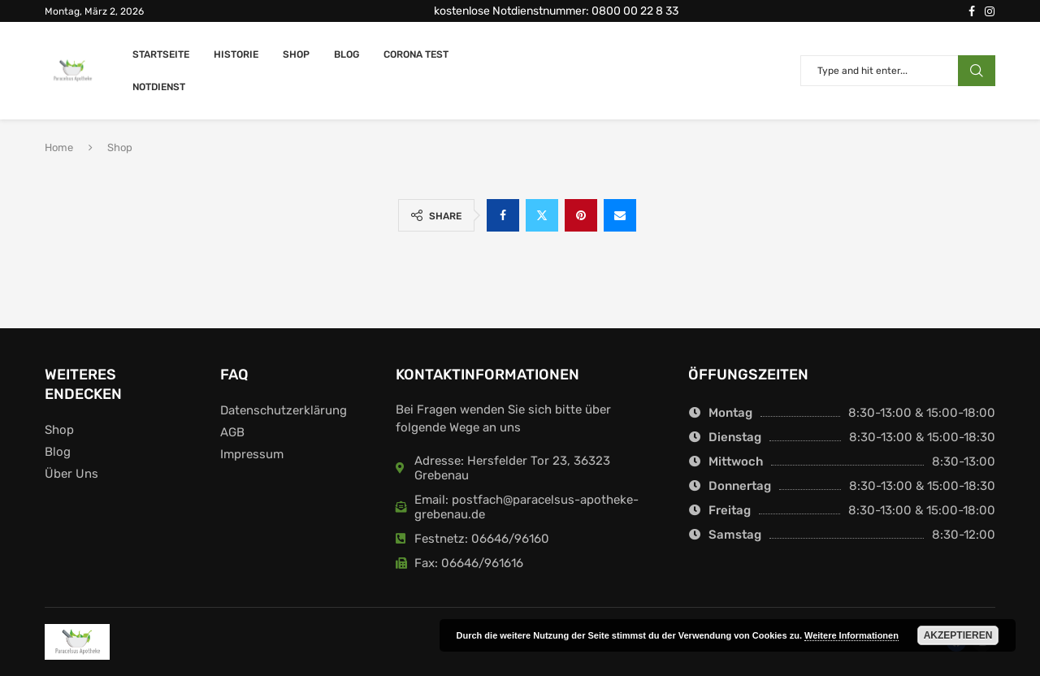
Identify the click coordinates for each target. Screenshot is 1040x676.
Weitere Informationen (851, 635)
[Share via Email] (620, 215)
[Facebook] (972, 11)
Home (59, 147)
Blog (346, 54)
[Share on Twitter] (542, 215)
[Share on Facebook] (503, 215)
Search (976, 70)
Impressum (252, 454)
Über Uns (71, 474)
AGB (232, 433)
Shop (296, 54)
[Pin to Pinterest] (581, 215)
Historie (236, 54)
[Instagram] (989, 11)
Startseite (160, 54)
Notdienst (158, 87)
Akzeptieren (958, 635)
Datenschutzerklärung (283, 411)
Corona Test (416, 54)
